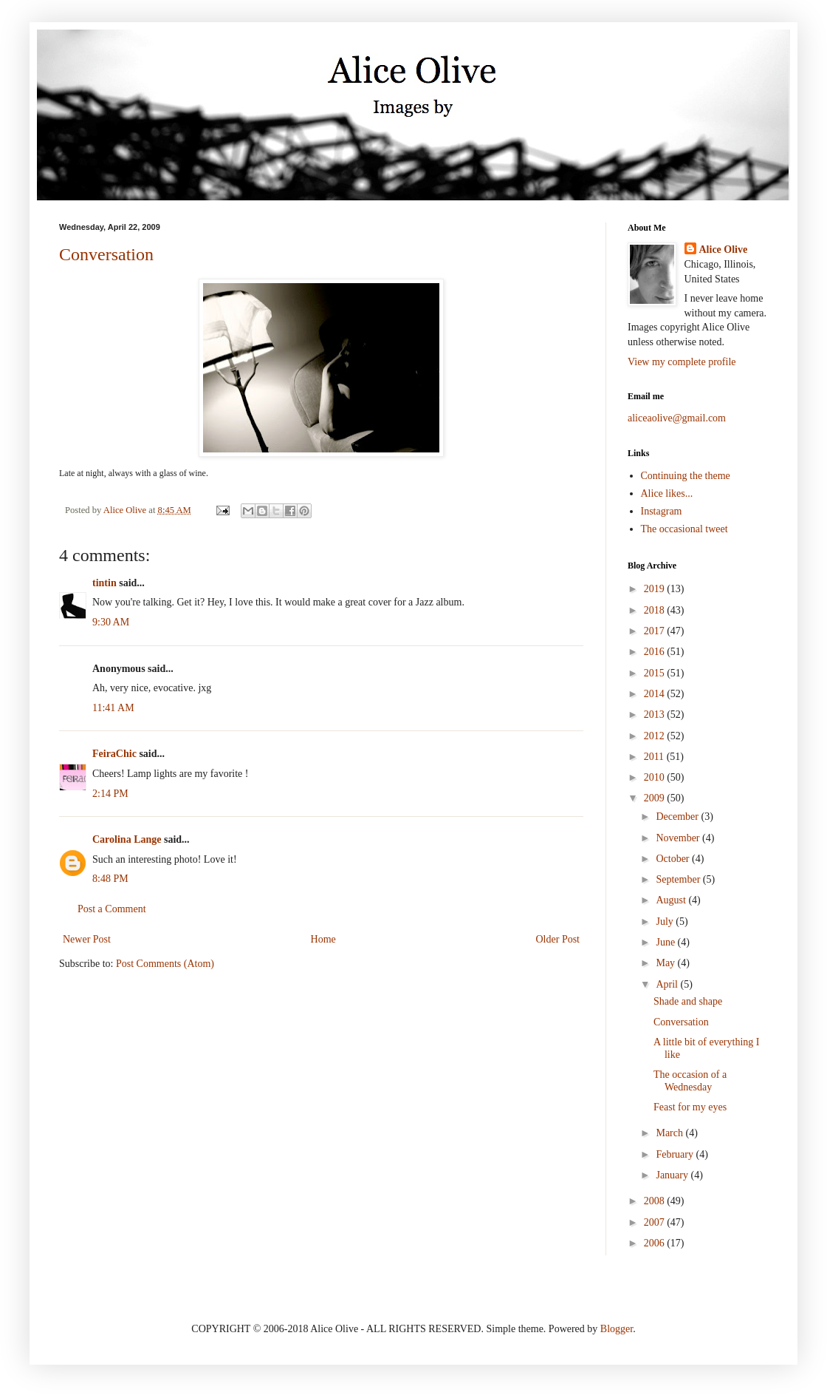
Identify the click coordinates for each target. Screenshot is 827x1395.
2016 (656, 651)
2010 (656, 777)
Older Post (558, 939)
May (666, 962)
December (678, 816)
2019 (656, 588)
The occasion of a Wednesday (690, 1081)
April (668, 984)
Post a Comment (112, 908)
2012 (656, 735)
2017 (656, 631)
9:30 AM (110, 622)
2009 (656, 798)
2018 (656, 610)
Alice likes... (667, 493)
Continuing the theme (685, 475)
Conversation (106, 254)
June (666, 942)
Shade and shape (687, 1001)
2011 (655, 756)
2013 (656, 714)
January (673, 1175)
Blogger (616, 1328)
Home (323, 939)
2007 (656, 1222)
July (666, 921)
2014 (656, 693)
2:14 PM (110, 793)
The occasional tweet (684, 528)
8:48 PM (110, 878)
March (670, 1132)
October (674, 858)
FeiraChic (114, 753)
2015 (656, 673)
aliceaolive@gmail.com (677, 418)
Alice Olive (723, 249)
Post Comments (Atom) (165, 963)
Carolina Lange (126, 839)
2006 (656, 1243)
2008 (656, 1200)
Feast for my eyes (690, 1107)
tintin (104, 582)
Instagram (661, 511)
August (672, 900)
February (676, 1154)
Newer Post (87, 939)
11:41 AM (113, 707)
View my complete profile (682, 361)
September (679, 879)
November (679, 838)
